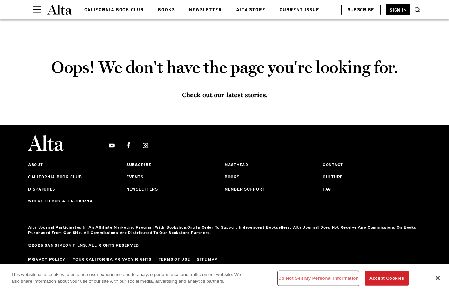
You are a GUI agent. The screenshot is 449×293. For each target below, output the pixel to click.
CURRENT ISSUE (299, 9)
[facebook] (128, 146)
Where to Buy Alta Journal (61, 201)
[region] (224, 278)
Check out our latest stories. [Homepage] (224, 95)
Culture (333, 176)
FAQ (327, 189)
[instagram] (145, 146)
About (35, 164)
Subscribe (361, 9)
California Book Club (55, 176)
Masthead (236, 164)
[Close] (437, 278)
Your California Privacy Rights (112, 259)
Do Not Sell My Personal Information (318, 278)
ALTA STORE (251, 9)
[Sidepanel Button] (37, 10)
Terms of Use (174, 259)
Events (134, 176)
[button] (415, 10)
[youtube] (111, 146)
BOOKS (166, 9)
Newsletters (142, 189)
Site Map (207, 259)
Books (232, 176)
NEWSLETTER (205, 9)
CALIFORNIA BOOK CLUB (114, 9)
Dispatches (41, 189)
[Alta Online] (60, 9)
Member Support (244, 189)
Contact (333, 164)
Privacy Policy (47, 259)
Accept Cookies (386, 278)
